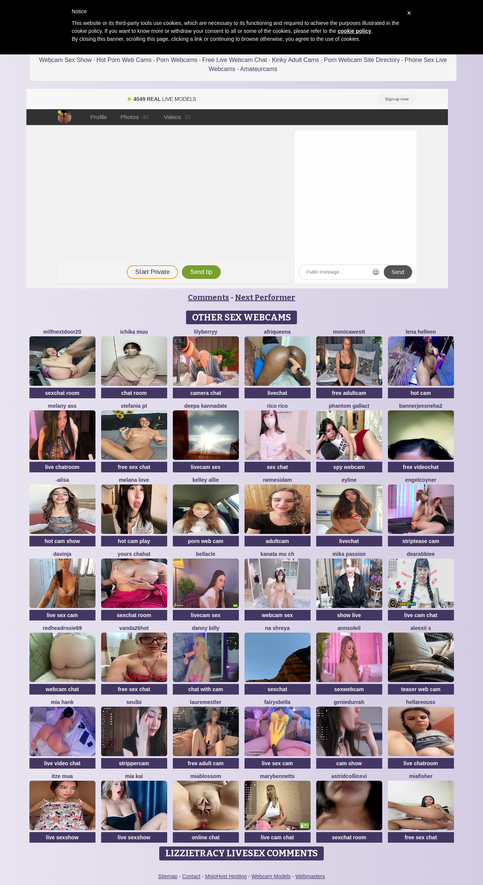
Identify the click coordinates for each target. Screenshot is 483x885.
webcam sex (277, 615)
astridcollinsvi (349, 776)
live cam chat (420, 615)
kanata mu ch (277, 554)
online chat (206, 837)
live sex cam (62, 615)
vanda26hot (134, 628)
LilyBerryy (205, 332)
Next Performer (265, 297)
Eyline (349, 480)
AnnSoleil (349, 628)
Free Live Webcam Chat (234, 60)
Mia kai (134, 776)
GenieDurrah (349, 702)
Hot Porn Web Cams (123, 60)
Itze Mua (62, 776)
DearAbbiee (421, 554)
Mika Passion (349, 554)
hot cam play (134, 541)
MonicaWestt (349, 332)
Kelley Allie (205, 480)
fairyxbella (277, 702)
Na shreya (277, 628)
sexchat (277, 689)
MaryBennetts (277, 776)
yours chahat (133, 554)
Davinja (62, 554)
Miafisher (420, 776)
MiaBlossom (205, 776)
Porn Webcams (176, 60)
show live (349, 615)
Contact (191, 876)
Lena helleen (421, 332)
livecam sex (206, 467)
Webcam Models (271, 876)
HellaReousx (420, 702)
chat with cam (205, 689)
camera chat (205, 393)
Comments (208, 297)
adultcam (277, 541)
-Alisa (62, 480)
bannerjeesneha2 (420, 406)
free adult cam (206, 763)
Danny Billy (205, 628)
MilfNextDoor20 (62, 332)
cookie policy (354, 31)
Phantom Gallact (349, 406)
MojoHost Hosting (226, 876)
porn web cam (205, 541)
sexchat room (62, 393)
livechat (277, 393)
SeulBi (134, 702)
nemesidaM (277, 480)
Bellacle (205, 554)
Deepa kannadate (205, 406)
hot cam (421, 393)
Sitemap (167, 876)
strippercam (134, 763)
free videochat (421, 467)
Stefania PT (134, 406)
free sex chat (134, 467)
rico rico (277, 406)
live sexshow (62, 837)
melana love (134, 480)
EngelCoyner (420, 480)
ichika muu (134, 332)
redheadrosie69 (62, 628)
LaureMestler (205, 702)
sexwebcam (349, 689)
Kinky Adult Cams (295, 60)
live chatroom (62, 467)
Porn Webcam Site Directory (362, 60)
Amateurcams (258, 69)
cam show (349, 763)
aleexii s (421, 628)
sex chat (277, 467)
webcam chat (62, 689)
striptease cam (420, 541)
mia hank (62, 702)
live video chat (62, 763)
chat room (134, 393)
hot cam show (62, 541)
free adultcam (349, 393)
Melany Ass (62, 406)
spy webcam (349, 467)
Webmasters (310, 876)
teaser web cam (420, 689)
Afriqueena (277, 332)
